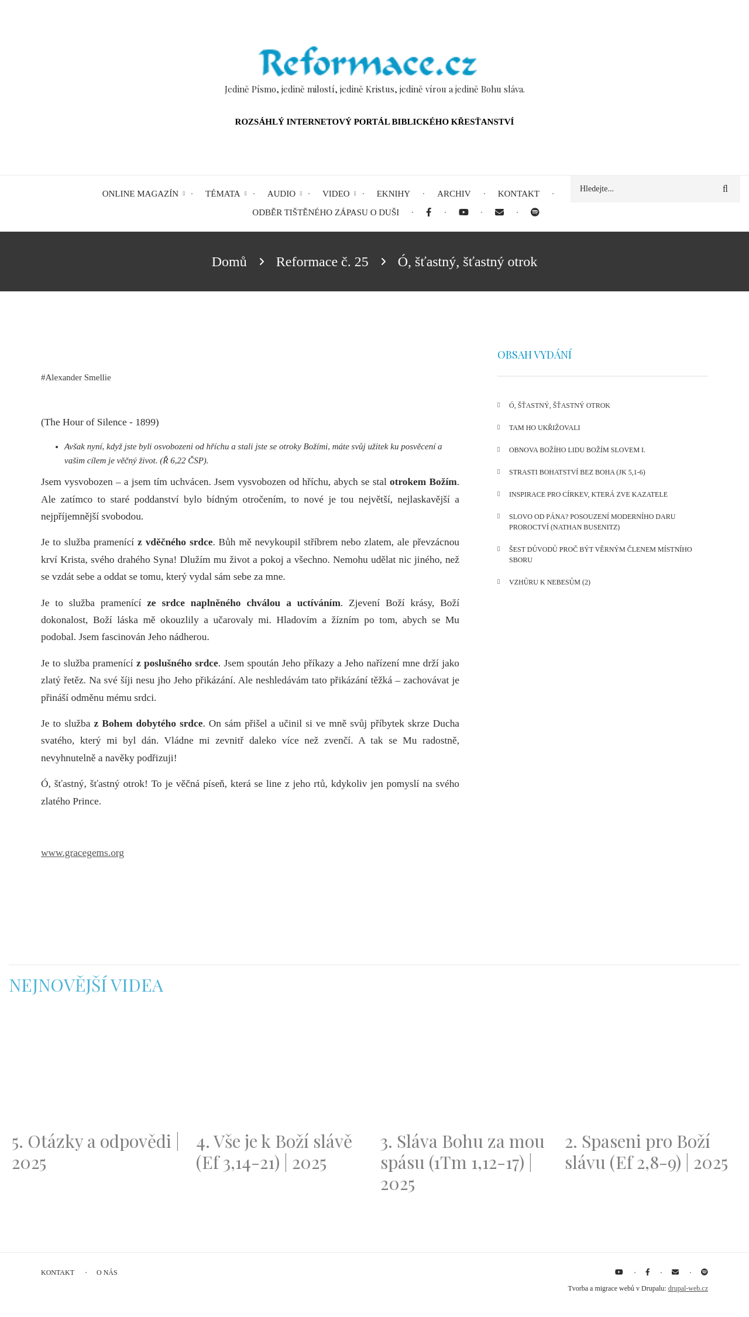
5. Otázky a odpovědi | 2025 (96, 1151)
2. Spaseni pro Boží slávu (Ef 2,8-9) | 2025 (646, 1151)
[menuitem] (429, 212)
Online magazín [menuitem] (140, 193)
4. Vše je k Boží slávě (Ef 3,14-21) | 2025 (274, 1151)
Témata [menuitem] (222, 193)
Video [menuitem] (336, 193)
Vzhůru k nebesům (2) (549, 582)
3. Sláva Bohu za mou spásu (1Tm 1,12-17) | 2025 (462, 1162)
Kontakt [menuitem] (519, 193)
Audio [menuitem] (281, 193)
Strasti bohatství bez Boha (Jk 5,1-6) (577, 472)
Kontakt (57, 1272)
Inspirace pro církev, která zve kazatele (588, 494)
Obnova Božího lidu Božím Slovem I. (577, 450)
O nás (107, 1272)
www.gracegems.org (82, 852)
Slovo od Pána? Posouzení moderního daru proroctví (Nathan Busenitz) (592, 522)
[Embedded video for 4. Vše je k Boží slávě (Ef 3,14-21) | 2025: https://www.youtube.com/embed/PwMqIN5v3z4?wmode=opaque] (282, 1070)
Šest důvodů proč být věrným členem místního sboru (600, 554)
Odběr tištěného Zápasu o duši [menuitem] (325, 212)
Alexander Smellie (78, 377)
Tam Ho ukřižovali (544, 428)
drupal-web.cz (688, 1288)
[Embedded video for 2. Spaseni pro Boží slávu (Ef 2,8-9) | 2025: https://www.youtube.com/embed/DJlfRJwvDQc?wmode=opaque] (651, 1070)
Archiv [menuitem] (454, 193)
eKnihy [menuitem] (394, 193)
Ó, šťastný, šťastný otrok (559, 405)
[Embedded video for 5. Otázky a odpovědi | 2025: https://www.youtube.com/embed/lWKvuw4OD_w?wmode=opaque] (98, 1070)
